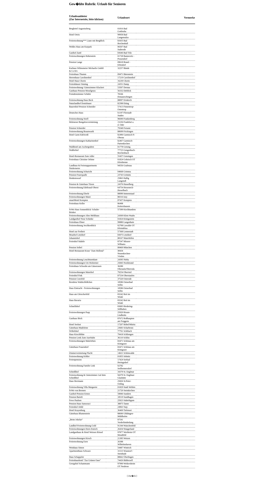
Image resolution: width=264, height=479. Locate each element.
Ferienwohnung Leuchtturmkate (83, 259)
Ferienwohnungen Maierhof (81, 272)
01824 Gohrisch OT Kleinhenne (126, 161)
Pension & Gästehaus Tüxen (81, 184)
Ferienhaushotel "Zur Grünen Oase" (85, 460)
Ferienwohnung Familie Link (82, 365)
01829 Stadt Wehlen (126, 387)
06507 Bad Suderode (122, 48)
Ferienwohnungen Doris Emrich (83, 429)
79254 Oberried (124, 272)
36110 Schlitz (124, 337)
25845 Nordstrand (125, 263)
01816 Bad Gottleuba (122, 30)
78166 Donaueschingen (125, 95)
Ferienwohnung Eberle (79, 193)
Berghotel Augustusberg (79, 28)
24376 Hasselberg (125, 184)
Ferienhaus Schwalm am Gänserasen (85, 266)
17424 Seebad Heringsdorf (124, 361)
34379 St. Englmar (126, 371)
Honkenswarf (75, 178)
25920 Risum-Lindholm (124, 313)
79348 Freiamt (124, 128)
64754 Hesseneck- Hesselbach (126, 189)
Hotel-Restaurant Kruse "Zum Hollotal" (86, 250)
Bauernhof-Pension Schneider (82, 106)
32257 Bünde (123, 68)
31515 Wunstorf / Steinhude (125, 452)
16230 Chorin (124, 81)
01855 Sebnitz (124, 356)
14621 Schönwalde (126, 353)
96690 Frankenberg (126, 119)
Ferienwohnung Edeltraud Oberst (83, 187)
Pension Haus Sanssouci (80, 403)
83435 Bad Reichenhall (123, 42)
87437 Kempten (125, 200)
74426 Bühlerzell (125, 460)
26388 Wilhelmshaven (124, 443)
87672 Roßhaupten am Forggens (126, 319)
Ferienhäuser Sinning (78, 84)
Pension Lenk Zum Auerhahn (82, 337)
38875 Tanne (123, 403)
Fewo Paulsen (75, 400)
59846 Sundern (124, 393)
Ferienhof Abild (76, 407)
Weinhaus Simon (76, 447)
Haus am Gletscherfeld (79, 294)
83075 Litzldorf (124, 235)
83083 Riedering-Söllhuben (125, 307)
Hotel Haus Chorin (77, 81)
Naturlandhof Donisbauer (80, 103)
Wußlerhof (74, 150)
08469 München (125, 247)
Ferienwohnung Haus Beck (81, 100)
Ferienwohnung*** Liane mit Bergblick (86, 40)
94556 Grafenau (125, 165)
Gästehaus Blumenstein (79, 413)
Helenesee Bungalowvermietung (83, 122)
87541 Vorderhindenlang (125, 421)
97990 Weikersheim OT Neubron (126, 465)
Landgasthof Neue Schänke (81, 219)
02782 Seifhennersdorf (125, 367)
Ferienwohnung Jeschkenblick (82, 225)
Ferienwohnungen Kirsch (80, 438)
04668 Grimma (124, 171)
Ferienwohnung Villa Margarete (83, 387)
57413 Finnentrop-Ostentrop (126, 108)
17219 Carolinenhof (126, 77)
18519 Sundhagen (125, 397)
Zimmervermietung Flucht (80, 353)
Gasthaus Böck (75, 318)
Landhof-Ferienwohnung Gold (82, 425)
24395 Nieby (123, 259)
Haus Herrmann (76, 381)
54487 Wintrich (124, 447)
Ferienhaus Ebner (77, 222)
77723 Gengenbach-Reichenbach (126, 151)
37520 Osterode (124, 279)
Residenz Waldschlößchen (80, 282)
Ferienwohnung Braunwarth (81, 131)
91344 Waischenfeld (126, 425)
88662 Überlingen (125, 457)
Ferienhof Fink (75, 275)
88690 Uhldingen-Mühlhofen (126, 415)
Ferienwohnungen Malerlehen (82, 341)
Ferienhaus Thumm (77, 74)
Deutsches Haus (76, 112)
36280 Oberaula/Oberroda (126, 267)
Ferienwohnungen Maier (80, 197)
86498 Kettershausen (124, 205)
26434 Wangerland (126, 429)
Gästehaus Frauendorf (79, 347)
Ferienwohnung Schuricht (80, 171)
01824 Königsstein (126, 219)
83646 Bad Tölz (125, 53)
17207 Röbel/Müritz (126, 324)
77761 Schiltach (125, 331)
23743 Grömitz (124, 175)
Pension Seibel (75, 247)
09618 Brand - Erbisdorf (124, 63)
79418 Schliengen (125, 334)
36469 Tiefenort (125, 410)
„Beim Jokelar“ (76, 419)
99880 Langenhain (126, 222)
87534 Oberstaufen (126, 275)
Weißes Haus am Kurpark (80, 46)
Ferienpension (75, 359)
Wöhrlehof (74, 331)
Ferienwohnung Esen (78, 441)
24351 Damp (123, 84)
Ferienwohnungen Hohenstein (82, 56)
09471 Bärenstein (125, 74)
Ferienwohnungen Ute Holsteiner (83, 263)
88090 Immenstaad (126, 193)
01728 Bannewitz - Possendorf (126, 57)
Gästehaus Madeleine (78, 327)
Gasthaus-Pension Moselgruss (82, 90)
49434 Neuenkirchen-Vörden (124, 253)
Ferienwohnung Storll (78, 119)
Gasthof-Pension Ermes (79, 393)
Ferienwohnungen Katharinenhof (83, 141)
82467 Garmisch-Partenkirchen (125, 142)
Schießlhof (74, 371)
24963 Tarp (123, 407)
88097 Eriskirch (125, 100)
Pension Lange (75, 62)
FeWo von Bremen (77, 390)
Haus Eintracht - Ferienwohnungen (84, 288)
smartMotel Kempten (78, 200)
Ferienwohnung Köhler (79, 356)
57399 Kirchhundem (127, 209)
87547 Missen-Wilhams (124, 242)
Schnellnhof (74, 306)
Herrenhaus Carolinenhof (80, 77)
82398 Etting (123, 103)
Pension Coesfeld (77, 279)
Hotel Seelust (75, 324)
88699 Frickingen (125, 131)
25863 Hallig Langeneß (123, 179)
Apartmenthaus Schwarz (80, 451)
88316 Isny (122, 197)
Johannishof (74, 238)
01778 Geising (124, 147)
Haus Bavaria (75, 300)
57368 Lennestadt (125, 231)
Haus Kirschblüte (77, 334)
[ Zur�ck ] (132, 476)
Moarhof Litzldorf (77, 235)
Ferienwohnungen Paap (79, 312)
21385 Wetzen (124, 438)
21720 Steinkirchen (126, 390)
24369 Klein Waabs (126, 215)
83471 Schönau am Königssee (126, 342)
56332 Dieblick (124, 90)
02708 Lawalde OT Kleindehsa (126, 227)
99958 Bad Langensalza (123, 36)
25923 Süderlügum (126, 400)
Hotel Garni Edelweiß (78, 134)
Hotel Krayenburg (77, 410)
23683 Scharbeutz (125, 327)
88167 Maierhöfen (126, 238)
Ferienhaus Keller (77, 203)
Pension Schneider (77, 128)
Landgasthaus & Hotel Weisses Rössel (86, 432)
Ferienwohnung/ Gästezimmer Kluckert (86, 87)
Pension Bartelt (76, 397)
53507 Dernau (124, 87)
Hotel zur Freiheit (77, 231)
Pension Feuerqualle (78, 175)
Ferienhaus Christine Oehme (81, 159)
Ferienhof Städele (77, 241)
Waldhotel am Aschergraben (81, 147)
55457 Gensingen (125, 156)
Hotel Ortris (74, 34)
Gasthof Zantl (75, 53)
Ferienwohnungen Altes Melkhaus (84, 215)
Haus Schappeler (76, 457)
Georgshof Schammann (79, 463)
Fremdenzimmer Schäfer (80, 94)
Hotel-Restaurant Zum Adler (81, 156)
